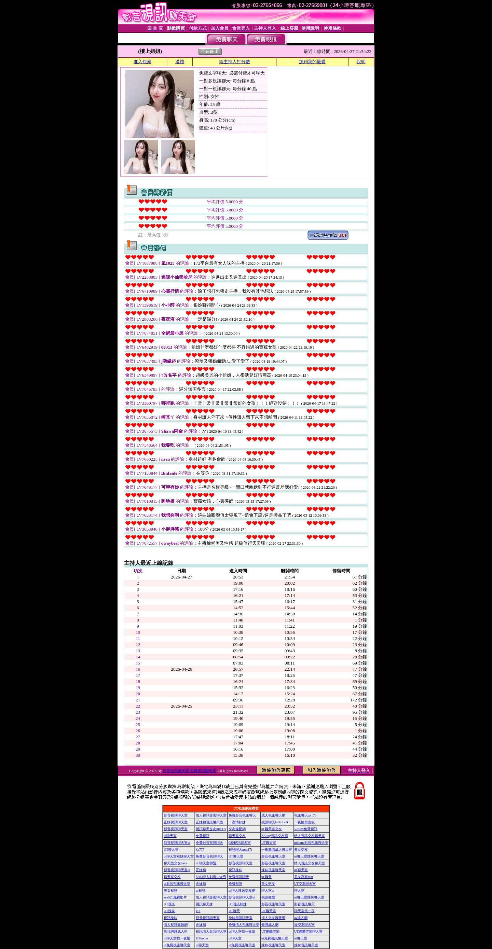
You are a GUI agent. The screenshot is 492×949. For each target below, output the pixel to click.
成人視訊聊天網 (273, 815)
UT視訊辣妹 (238, 904)
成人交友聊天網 (273, 918)
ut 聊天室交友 (271, 829)
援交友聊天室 (304, 924)
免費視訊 (202, 836)
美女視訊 (170, 890)
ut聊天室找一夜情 (242, 931)
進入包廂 (142, 61)
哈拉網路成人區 (176, 931)
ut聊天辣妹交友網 (242, 890)
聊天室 (299, 890)
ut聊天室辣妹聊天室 (179, 856)
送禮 (179, 61)
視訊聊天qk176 (305, 815)
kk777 (200, 849)
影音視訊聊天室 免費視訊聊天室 (189, 771)
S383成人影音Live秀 (211, 877)
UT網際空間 (270, 931)
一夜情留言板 (304, 822)
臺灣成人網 (269, 924)
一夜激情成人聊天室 (276, 849)
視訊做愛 (268, 897)
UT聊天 (234, 911)
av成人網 (301, 918)
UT (198, 911)
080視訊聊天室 (240, 843)
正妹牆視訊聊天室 (209, 822)
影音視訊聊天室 (176, 815)
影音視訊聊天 (304, 904)
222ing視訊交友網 (274, 836)
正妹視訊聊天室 (176, 822)
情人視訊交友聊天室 (211, 815)
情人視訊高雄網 (176, 924)
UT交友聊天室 (305, 883)
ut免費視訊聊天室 (274, 938)
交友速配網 (237, 829)
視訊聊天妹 (204, 904)
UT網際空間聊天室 (308, 931)
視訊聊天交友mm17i (211, 829)
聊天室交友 (237, 836)
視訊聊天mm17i (240, 849)
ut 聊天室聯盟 (206, 863)
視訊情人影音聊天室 (211, 931)
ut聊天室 (170, 836)
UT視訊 (169, 904)
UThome (202, 938)
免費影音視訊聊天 (242, 815)
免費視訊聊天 (239, 877)
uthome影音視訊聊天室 (311, 843)
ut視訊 (200, 890)
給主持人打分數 (234, 61)
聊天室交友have (175, 863)
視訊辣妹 (235, 870)
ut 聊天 (266, 877)
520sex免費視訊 (305, 829)
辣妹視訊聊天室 (273, 870)
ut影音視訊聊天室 (177, 883)
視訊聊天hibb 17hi (274, 822)
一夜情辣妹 (237, 822)
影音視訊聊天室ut (177, 843)
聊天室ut (267, 890)
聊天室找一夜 (304, 911)
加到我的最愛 (312, 61)
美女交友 (301, 849)
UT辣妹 (169, 911)
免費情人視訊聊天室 (244, 924)
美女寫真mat (303, 877)
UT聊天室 (268, 843)
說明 (361, 61)
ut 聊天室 (301, 870)
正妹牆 (201, 870)
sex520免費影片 (175, 897)
